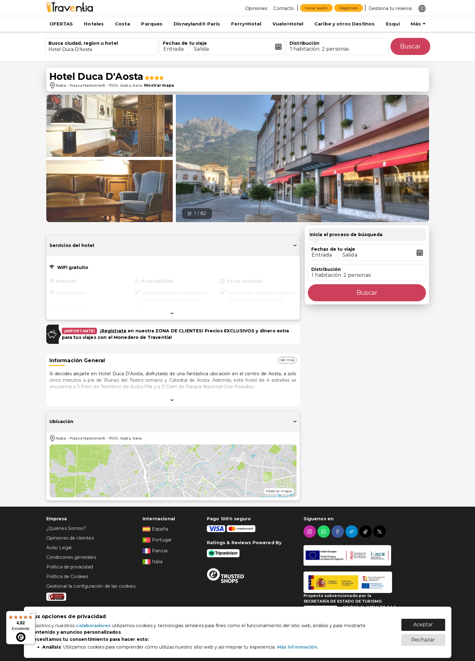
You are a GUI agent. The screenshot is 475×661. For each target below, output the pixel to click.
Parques (151, 24)
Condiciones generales (71, 557)
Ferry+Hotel (246, 24)
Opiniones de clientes (70, 538)
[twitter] (380, 531)
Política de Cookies (67, 576)
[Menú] (31, 614)
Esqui (393, 24)
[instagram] (310, 531)
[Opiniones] (256, 8)
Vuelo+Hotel (288, 24)
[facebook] (338, 531)
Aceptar (423, 621)
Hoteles (94, 24)
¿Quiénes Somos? (66, 528)
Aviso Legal (59, 547)
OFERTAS (61, 24)
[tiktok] (366, 531)
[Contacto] (283, 8)
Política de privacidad (69, 567)
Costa (122, 24)
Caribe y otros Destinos (344, 24)
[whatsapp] (324, 531)
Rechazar (423, 637)
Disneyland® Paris (197, 24)
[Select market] (422, 8)
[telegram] (352, 531)
